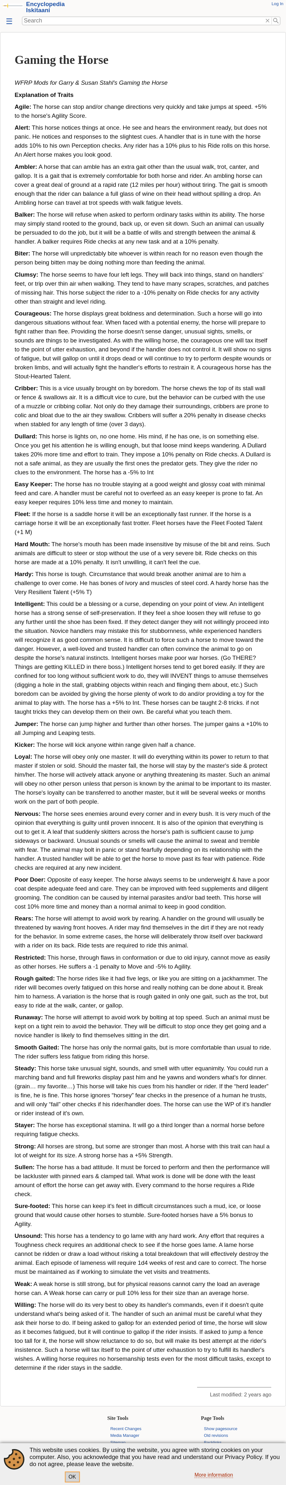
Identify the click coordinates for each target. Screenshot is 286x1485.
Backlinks (212, 1442)
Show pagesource (220, 1428)
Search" (276, 21)
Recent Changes (126, 1428)
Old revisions (216, 1435)
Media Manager (124, 1435)
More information (214, 1475)
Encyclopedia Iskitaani (45, 7)
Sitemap (118, 1442)
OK (72, 1477)
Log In (277, 3)
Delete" (267, 21)
